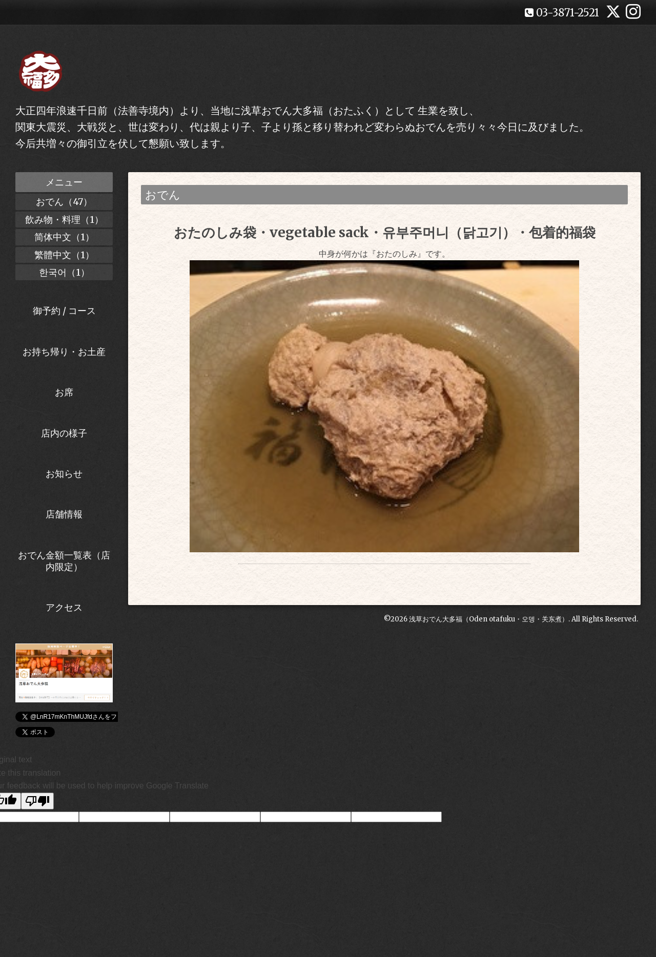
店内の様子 (64, 433)
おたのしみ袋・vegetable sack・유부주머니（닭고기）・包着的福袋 (385, 232)
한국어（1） (64, 272)
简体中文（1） (64, 237)
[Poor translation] (37, 801)
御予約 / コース (64, 311)
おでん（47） (64, 201)
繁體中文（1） (64, 255)
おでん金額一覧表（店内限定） (64, 561)
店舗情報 (64, 514)
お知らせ (64, 474)
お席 (64, 392)
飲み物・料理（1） (64, 219)
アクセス (64, 607)
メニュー (64, 182)
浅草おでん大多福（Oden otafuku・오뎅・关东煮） (488, 637)
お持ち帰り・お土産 (64, 352)
